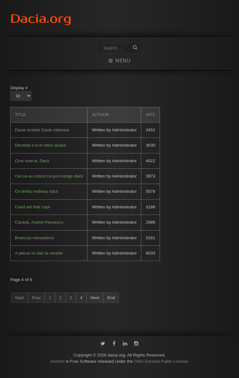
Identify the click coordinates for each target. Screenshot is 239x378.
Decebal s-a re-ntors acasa (40, 145)
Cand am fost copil (32, 207)
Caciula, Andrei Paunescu (39, 222)
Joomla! (57, 358)
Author (100, 114)
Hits (150, 114)
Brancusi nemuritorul (34, 237)
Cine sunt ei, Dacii (32, 160)
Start (19, 297)
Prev (36, 297)
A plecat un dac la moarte (39, 253)
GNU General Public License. (162, 358)
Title (20, 114)
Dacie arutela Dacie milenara (42, 130)
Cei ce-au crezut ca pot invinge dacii (49, 176)
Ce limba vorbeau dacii (36, 191)
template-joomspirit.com (238, 360)
